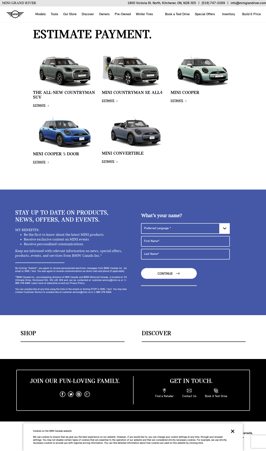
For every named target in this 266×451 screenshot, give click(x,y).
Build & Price (251, 14)
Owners (104, 14)
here (200, 443)
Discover (88, 14)
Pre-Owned (123, 14)
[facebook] (63, 394)
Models (40, 14)
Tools (54, 14)
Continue (169, 273)
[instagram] (79, 394)
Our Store (70, 14)
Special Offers (204, 14)
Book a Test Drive (177, 14)
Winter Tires (144, 14)
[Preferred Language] (185, 228)
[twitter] (71, 394)
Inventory (228, 14)
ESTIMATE (39, 105)
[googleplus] (87, 394)
